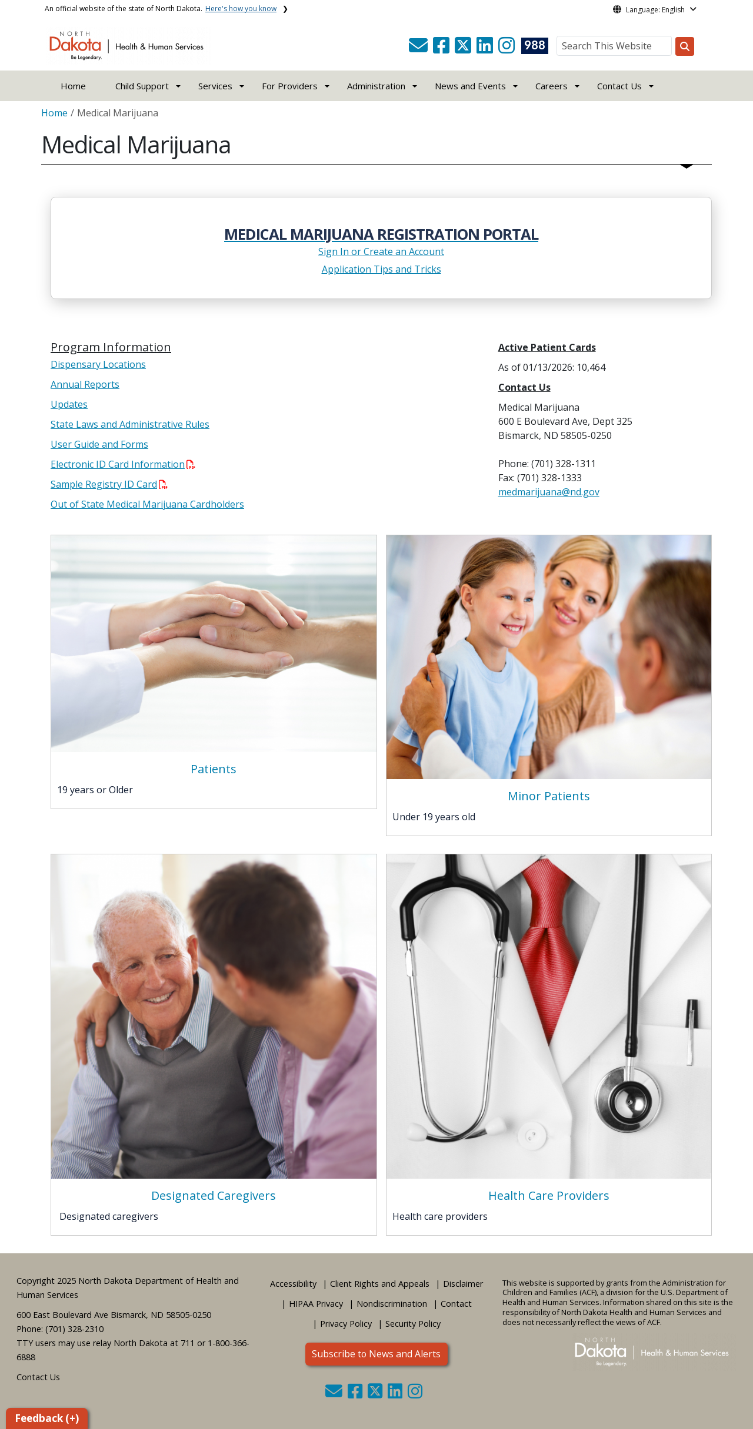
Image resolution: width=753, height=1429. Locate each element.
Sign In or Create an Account (381, 251)
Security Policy (413, 1323)
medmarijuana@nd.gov (548, 491)
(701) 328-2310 (74, 1328)
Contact (456, 1303)
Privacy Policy (346, 1323)
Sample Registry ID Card (109, 484)
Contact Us (38, 1377)
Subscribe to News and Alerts (376, 1353)
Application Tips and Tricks (381, 269)
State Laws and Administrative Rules (130, 424)
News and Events (470, 86)
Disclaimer (463, 1283)
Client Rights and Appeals (379, 1283)
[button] (419, 48)
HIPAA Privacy (316, 1303)
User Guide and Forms (99, 444)
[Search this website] (684, 46)
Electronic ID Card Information (123, 464)
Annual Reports (85, 384)
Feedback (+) (47, 1418)
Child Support (142, 86)
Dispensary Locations (98, 364)
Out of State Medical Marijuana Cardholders (147, 504)
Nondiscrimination (391, 1303)
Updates (69, 404)
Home (73, 86)
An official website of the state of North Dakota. (160, 9)
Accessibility (293, 1283)
